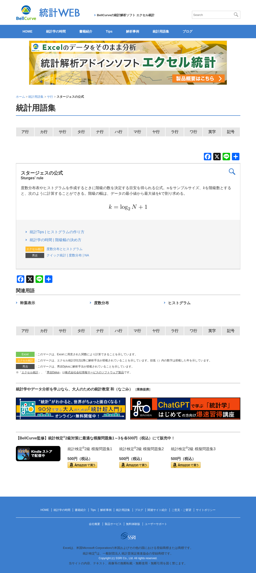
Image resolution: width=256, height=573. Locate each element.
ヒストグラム (179, 303)
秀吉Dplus (53, 372)
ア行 (25, 132)
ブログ (187, 31)
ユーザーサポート (156, 524)
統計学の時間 (56, 31)
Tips (109, 31)
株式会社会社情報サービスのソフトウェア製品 (94, 372)
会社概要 (94, 524)
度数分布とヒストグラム (65, 249)
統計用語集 (161, 31)
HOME (27, 31)
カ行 (43, 132)
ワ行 (193, 132)
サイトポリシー (206, 510)
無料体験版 (133, 524)
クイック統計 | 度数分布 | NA (68, 255)
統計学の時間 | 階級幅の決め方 (55, 240)
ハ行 (118, 132)
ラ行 (174, 132)
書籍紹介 (85, 31)
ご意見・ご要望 (181, 510)
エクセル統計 (30, 372)
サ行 (62, 132)
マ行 (137, 132)
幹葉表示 (27, 303)
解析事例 (132, 31)
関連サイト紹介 (157, 510)
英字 (212, 132)
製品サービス (113, 524)
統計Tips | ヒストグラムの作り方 (57, 232)
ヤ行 (156, 132)
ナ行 (100, 132)
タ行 (81, 132)
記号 (230, 132)
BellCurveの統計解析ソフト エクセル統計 (126, 15)
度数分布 (101, 303)
